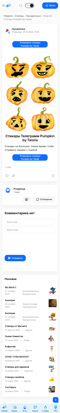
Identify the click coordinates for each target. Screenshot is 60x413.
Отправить (15, 258)
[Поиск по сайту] (21, 5)
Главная (4, 408)
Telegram (8, 16)
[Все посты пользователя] (26, 199)
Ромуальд (19, 188)
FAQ (55, 408)
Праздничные (33, 16)
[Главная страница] (8, 5)
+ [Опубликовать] (53, 398)
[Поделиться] (13, 176)
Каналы (14, 408)
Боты (25, 408)
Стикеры (19, 16)
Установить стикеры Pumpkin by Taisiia (30, 44)
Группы (35, 408)
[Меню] (4, 5)
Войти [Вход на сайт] (50, 5)
